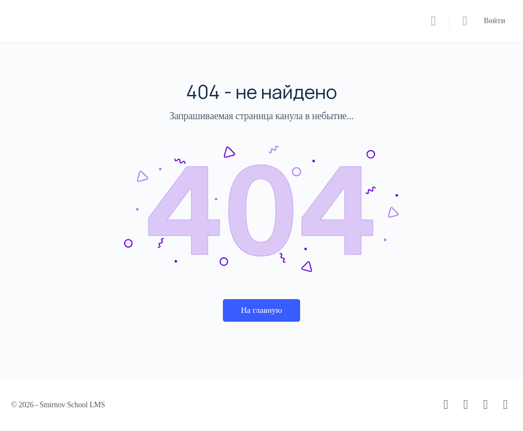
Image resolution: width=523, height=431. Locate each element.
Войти (494, 21)
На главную (261, 310)
